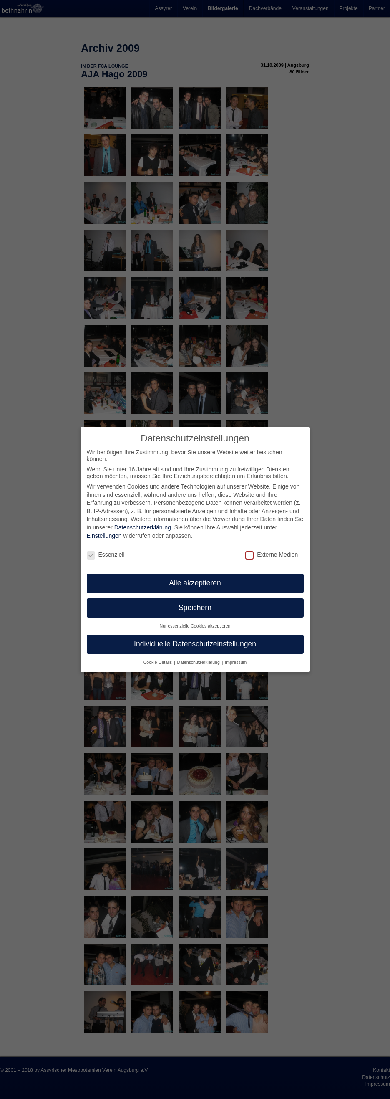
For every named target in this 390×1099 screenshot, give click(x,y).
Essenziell (106, 554)
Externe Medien (271, 554)
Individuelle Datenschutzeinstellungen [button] (195, 644)
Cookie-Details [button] (158, 662)
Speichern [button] (195, 607)
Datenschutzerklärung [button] (199, 662)
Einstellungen (104, 535)
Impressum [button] (236, 662)
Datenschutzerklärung (142, 527)
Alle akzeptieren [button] (195, 583)
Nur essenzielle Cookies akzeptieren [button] (195, 625)
